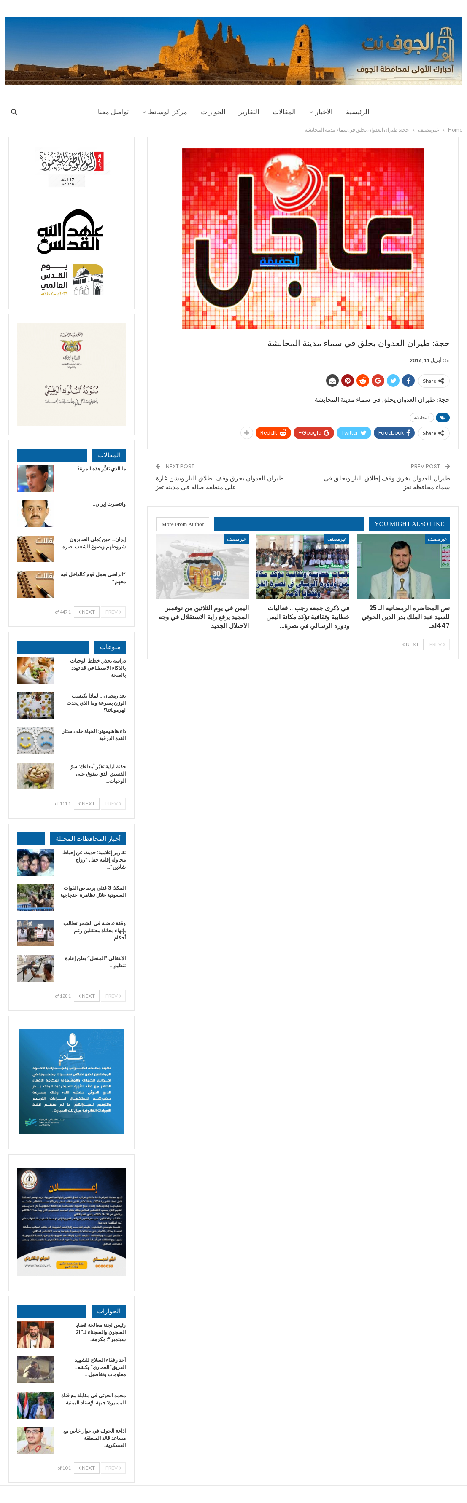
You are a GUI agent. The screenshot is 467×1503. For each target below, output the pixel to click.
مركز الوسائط (165, 111)
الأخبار (326, 111)
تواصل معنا (109, 111)
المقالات (285, 111)
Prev (437, 644)
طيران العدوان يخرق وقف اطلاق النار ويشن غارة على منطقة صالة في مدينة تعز (220, 482)
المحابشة (422, 417)
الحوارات (212, 111)
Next (410, 644)
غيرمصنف (437, 539)
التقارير (249, 111)
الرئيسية (361, 111)
